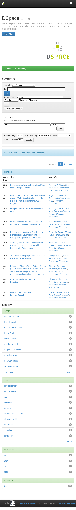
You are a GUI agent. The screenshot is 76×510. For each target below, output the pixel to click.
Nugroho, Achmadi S (57, 195)
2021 (6, 466)
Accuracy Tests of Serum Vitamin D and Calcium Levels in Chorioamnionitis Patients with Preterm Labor (26, 245)
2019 (6, 455)
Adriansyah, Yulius (56, 185)
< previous (8, 372)
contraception (9, 436)
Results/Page (10, 136)
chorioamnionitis (11, 419)
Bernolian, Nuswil (61, 282)
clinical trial (8, 425)
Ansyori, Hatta (62, 258)
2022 (6, 472)
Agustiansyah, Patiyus (58, 269)
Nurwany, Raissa (11, 361)
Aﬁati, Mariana (55, 222)
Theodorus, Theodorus (58, 190)
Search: (7, 85)
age (5, 397)
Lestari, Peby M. (55, 245)
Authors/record (11, 140)
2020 (6, 461)
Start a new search (14, 109)
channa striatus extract (13, 414)
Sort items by (31, 136)
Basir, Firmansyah (61, 188)
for (5, 89)
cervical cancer (10, 386)
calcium (7, 408)
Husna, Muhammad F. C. (59, 242)
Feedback (71, 503)
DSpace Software (27, 503)
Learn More (8, 34)
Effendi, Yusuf (10, 322)
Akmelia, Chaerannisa (58, 266)
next (70, 164)
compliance (9, 430)
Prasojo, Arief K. (55, 256)
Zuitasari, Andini (55, 292)
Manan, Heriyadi (61, 235)
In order (53, 136)
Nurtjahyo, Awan (11, 355)
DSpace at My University (15, 69)
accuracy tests (10, 391)
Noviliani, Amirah (11, 344)
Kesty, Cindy (54, 287)
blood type (8, 402)
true (5, 486)
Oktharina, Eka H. (56, 279)
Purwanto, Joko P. (56, 232)
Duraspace (60, 503)
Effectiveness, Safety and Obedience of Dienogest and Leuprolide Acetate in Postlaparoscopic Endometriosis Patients (27, 235)
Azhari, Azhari (55, 198)
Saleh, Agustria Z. (56, 271)
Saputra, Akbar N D (57, 208)
